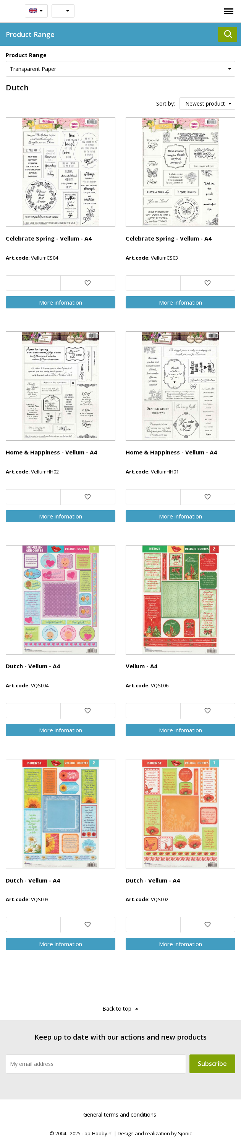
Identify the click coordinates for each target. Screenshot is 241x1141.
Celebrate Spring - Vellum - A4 (49, 238)
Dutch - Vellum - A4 (33, 666)
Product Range (26, 55)
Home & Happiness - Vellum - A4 (51, 452)
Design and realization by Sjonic (155, 1133)
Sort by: (165, 103)
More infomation (60, 302)
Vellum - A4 (141, 666)
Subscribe (212, 1063)
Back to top (116, 1008)
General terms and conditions (119, 1114)
